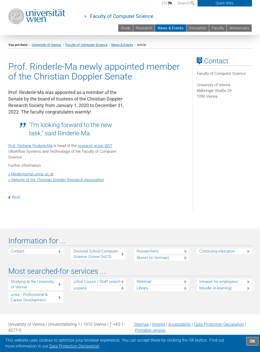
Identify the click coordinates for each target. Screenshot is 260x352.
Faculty (218, 28)
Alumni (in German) (153, 257)
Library (142, 288)
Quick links (225, 3)
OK (252, 341)
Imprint (158, 324)
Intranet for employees (218, 281)
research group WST (95, 145)
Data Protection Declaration (219, 324)
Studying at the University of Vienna (32, 284)
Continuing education (217, 251)
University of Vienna (47, 45)
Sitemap (141, 324)
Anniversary (239, 28)
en (167, 3)
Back (14, 197)
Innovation (197, 28)
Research (144, 28)
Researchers (147, 251)
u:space (80, 288)
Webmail (144, 281)
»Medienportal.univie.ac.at (30, 174)
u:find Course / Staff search (97, 281)
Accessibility (179, 324)
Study (125, 28)
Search (186, 3)
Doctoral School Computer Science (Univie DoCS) (96, 254)
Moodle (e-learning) (215, 288)
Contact (17, 251)
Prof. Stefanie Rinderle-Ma (30, 145)
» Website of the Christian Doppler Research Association (56, 179)
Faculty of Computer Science (121, 16)
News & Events (171, 28)
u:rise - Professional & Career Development (29, 297)
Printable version (150, 330)
